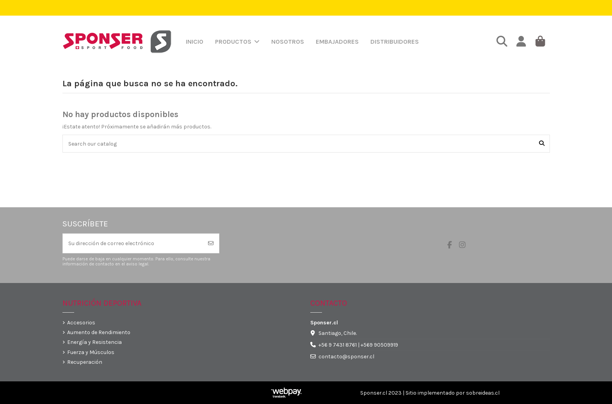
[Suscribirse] (211, 243)
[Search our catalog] (542, 143)
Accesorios (81, 322)
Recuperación (84, 362)
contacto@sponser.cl (346, 356)
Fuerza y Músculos (90, 352)
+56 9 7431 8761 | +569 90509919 (358, 345)
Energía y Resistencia (94, 342)
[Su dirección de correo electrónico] (133, 243)
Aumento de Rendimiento (98, 332)
